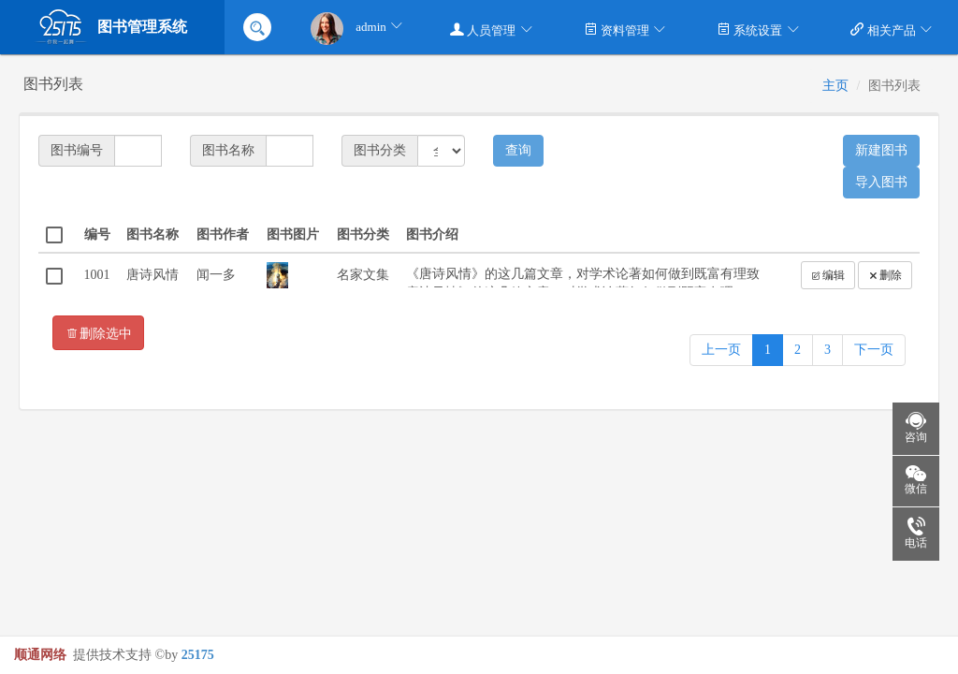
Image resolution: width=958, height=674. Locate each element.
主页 (835, 86)
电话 (910, 534)
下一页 (873, 350)
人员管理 (491, 29)
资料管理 (625, 29)
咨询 (910, 429)
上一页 (721, 350)
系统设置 (758, 29)
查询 (518, 150)
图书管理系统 (110, 27)
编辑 (828, 275)
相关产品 (892, 29)
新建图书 (881, 150)
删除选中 (98, 333)
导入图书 (881, 182)
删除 (885, 275)
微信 (910, 481)
